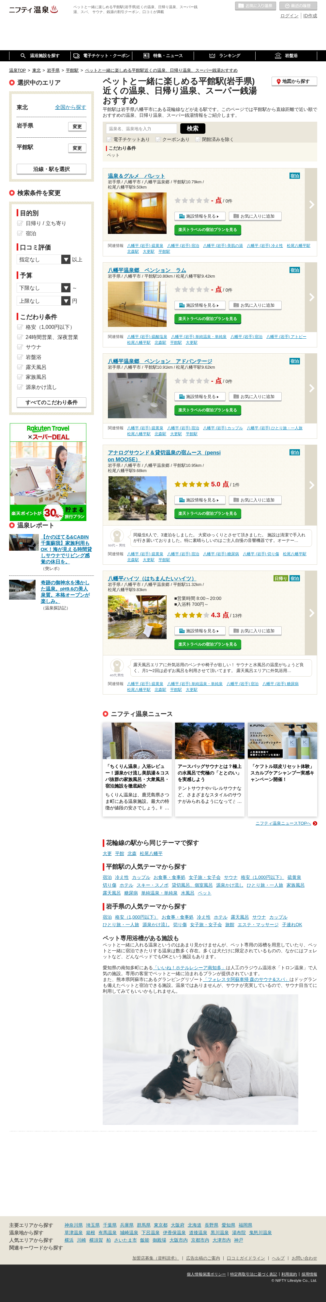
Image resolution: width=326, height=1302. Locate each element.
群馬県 (144, 1225)
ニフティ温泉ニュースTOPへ (283, 823)
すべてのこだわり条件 (51, 402)
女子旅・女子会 (205, 877)
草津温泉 (74, 1232)
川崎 (81, 1240)
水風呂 (188, 893)
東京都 (161, 1225)
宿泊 (107, 877)
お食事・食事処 (169, 877)
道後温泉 (198, 1232)
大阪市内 (179, 1240)
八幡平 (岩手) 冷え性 (265, 245)
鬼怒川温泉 (260, 1232)
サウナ (231, 877)
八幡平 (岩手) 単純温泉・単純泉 (199, 336)
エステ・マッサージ (258, 924)
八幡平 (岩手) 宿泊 (183, 245)
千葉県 (110, 1225)
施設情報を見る (201, 216)
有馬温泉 (107, 1232)
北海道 (194, 1225)
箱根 (90, 1232)
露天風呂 (112, 893)
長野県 (211, 1225)
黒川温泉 (220, 1232)
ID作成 (310, 15)
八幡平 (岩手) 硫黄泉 (145, 245)
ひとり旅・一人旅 (265, 885)
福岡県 (245, 1225)
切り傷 (109, 885)
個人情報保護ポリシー (206, 1274)
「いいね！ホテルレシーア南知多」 (189, 967)
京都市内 (200, 1240)
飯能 (144, 1240)
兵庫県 (127, 1225)
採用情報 (309, 1274)
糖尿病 (131, 893)
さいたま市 (125, 1240)
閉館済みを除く (218, 139)
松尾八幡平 (151, 853)
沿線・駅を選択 (51, 169)
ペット (205, 893)
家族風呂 (296, 885)
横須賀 (96, 1240)
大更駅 (149, 251)
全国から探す (70, 107)
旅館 (229, 924)
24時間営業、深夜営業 (52, 337)
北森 (132, 853)
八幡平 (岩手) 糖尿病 (221, 554)
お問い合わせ (304, 1258)
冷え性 (122, 877)
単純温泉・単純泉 (159, 893)
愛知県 (228, 1225)
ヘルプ (278, 1258)
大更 (107, 853)
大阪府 (178, 1225)
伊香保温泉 (174, 1232)
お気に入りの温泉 (255, 6)
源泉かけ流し (230, 885)
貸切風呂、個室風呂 (192, 885)
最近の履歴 (298, 6)
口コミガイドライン (246, 1258)
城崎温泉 (129, 1232)
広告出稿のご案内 (203, 1258)
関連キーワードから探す (36, 1247)
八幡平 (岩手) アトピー (286, 336)
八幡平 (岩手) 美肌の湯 (223, 245)
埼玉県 (93, 1225)
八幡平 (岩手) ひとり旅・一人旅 (275, 428)
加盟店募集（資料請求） (155, 1258)
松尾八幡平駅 (298, 245)
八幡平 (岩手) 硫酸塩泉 (147, 336)
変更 (77, 126)
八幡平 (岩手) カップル (223, 428)
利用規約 (289, 1274)
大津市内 (222, 1240)
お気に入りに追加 (257, 216)
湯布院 (239, 1232)
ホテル (126, 885)
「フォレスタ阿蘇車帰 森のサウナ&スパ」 (246, 979)
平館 (119, 853)
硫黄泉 (294, 877)
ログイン (289, 15)
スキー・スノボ (153, 885)
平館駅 (164, 251)
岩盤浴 (33, 357)
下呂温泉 (150, 1232)
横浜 (69, 1240)
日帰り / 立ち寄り (46, 223)
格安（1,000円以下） (262, 877)
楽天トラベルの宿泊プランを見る (207, 229)
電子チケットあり (131, 139)
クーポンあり (176, 139)
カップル (141, 877)
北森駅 (133, 251)
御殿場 (159, 1240)
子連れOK (292, 924)
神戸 (238, 1240)
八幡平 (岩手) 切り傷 (261, 554)
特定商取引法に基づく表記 (253, 1274)
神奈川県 (74, 1225)
